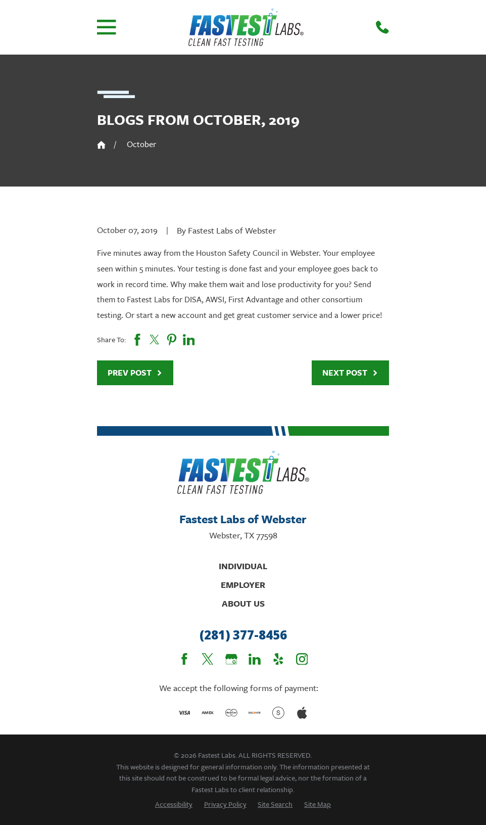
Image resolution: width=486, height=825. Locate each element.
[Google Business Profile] (231, 659)
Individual (243, 566)
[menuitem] (173, 804)
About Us (243, 603)
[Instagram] (302, 659)
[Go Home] (101, 145)
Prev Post (135, 372)
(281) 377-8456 (243, 635)
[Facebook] (184, 659)
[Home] (246, 27)
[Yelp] (278, 659)
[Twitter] (208, 659)
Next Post (350, 372)
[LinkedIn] (255, 659)
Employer (243, 584)
